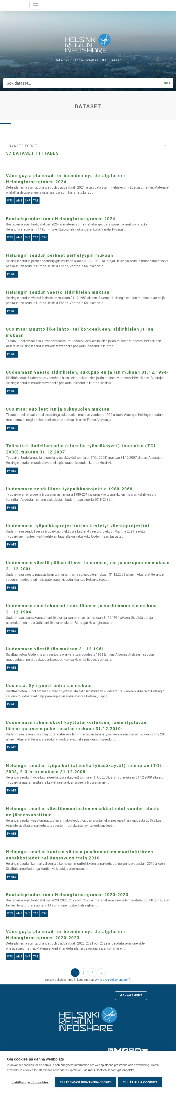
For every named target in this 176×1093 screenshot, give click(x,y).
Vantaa (93, 60)
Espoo (77, 60)
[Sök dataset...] (82, 83)
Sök (167, 83)
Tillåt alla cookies (140, 1082)
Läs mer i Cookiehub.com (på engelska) (108, 1070)
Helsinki (61, 60)
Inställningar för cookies (29, 1082)
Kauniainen (112, 60)
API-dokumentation (117, 979)
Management (130, 995)
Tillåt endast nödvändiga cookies (85, 1082)
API (97, 979)
